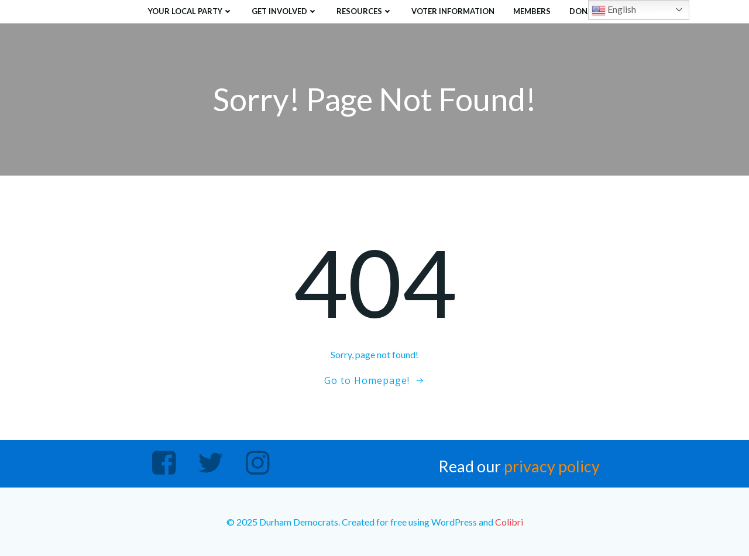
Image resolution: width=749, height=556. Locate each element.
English (614, 11)
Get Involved (285, 11)
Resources (364, 11)
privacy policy (552, 466)
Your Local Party (190, 11)
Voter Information (452, 11)
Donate (585, 11)
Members (532, 11)
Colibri (509, 521)
